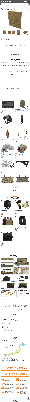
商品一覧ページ (5, 302)
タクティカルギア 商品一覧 (11, 309)
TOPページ (2, 302)
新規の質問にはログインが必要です (15, 90)
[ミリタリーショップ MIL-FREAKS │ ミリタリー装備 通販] (7, 1)
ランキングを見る (15, 248)
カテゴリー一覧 (5, 305)
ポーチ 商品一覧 (9, 305)
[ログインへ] (27, 1)
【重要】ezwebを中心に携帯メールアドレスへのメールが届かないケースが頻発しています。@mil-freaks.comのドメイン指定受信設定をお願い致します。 (15, 6)
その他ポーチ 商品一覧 (10, 306)
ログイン (20, 45)
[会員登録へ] (25, 1)
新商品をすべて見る (15, 190)
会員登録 (16, 45)
